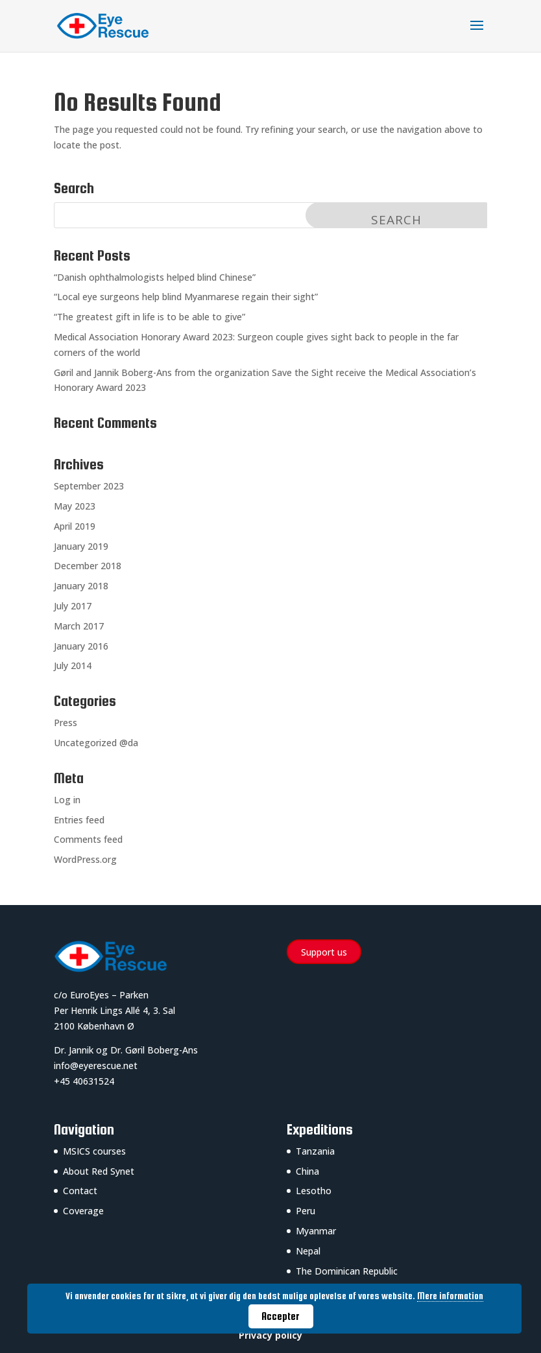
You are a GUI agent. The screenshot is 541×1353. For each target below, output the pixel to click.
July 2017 (72, 606)
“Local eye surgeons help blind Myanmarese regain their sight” (186, 296)
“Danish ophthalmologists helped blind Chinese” (155, 277)
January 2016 (81, 646)
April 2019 (74, 526)
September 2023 (89, 486)
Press (65, 722)
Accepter (280, 1316)
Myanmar (316, 1231)
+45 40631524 (84, 1081)
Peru (305, 1211)
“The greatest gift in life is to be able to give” (149, 317)
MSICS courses (94, 1151)
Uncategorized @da (96, 742)
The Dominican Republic (347, 1271)
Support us (324, 952)
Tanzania (315, 1151)
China (307, 1171)
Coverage (83, 1211)
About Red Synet (98, 1171)
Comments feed (88, 839)
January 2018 (81, 586)
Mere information (450, 1296)
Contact (80, 1190)
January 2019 (81, 546)
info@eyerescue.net (96, 1065)
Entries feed (79, 820)
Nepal (308, 1251)
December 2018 (87, 565)
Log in (67, 800)
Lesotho (313, 1190)
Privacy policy (270, 1335)
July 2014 (72, 665)
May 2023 (74, 506)
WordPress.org (85, 859)
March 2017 (79, 626)
